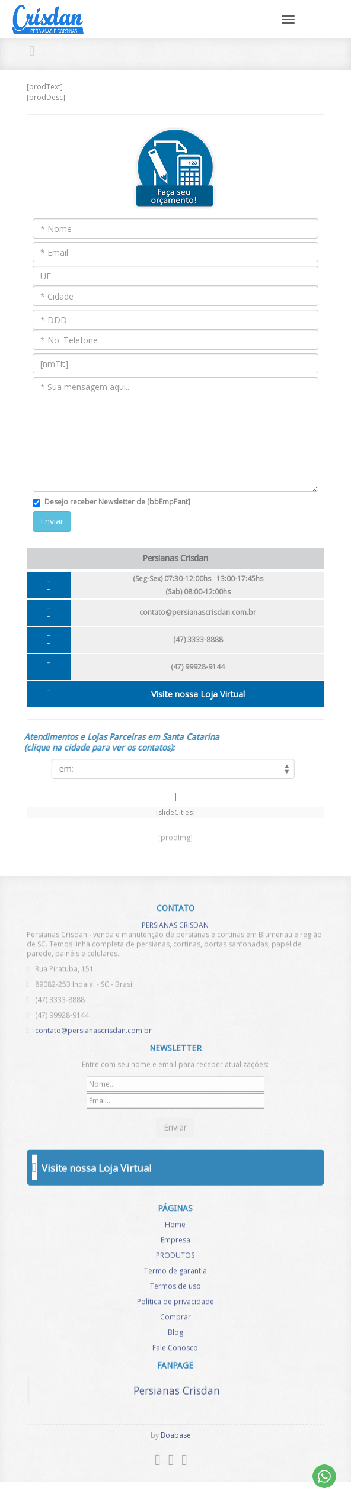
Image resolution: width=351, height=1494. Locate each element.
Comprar (175, 1321)
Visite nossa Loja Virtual (198, 694)
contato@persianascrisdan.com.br (197, 612)
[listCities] (169, 769)
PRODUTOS (175, 1259)
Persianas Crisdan (176, 1387)
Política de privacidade (175, 1305)
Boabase (176, 1435)
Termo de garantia (175, 1275)
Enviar (51, 521)
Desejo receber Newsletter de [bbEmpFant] (117, 502)
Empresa (175, 1244)
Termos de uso (175, 1290)
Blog (175, 1336)
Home (175, 1228)
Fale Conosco (175, 1352)
